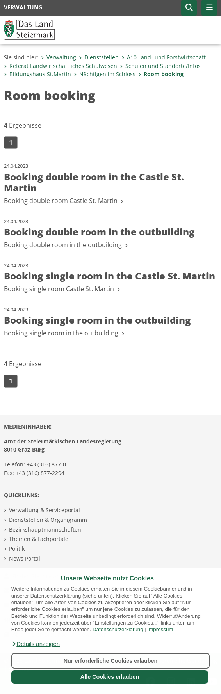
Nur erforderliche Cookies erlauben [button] (111, 661)
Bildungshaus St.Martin (37, 74)
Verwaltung (58, 57)
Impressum (160, 629)
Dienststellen (99, 57)
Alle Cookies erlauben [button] (109, 677)
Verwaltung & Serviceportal (44, 510)
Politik (17, 548)
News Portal (24, 558)
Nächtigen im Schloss (104, 74)
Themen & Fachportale (38, 539)
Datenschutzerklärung (118, 629)
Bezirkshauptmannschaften (45, 529)
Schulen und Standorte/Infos (160, 65)
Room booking (161, 74)
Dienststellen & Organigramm (48, 519)
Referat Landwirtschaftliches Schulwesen (60, 65)
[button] (35, 644)
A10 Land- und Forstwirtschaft (163, 57)
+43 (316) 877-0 (46, 464)
